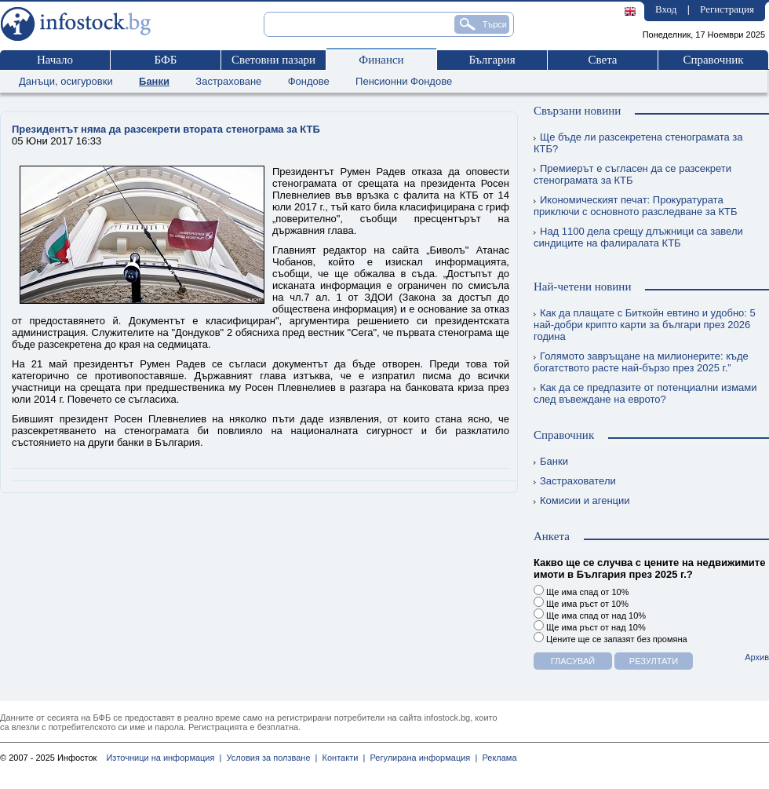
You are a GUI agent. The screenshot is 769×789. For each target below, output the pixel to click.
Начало (55, 59)
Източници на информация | (163, 757)
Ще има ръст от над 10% (590, 626)
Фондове (309, 81)
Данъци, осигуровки (66, 81)
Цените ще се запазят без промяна (610, 638)
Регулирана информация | (421, 757)
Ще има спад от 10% (581, 591)
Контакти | (341, 757)
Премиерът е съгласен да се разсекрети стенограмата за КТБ (632, 174)
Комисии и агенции (582, 500)
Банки (154, 81)
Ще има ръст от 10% (581, 602)
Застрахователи (575, 481)
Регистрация (727, 9)
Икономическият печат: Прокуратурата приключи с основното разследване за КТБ (636, 205)
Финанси (381, 59)
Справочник (713, 59)
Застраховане (228, 81)
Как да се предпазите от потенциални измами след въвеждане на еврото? (645, 393)
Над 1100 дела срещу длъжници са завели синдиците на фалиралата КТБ (638, 237)
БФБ (166, 59)
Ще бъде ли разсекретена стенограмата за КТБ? (638, 143)
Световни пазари (273, 59)
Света (602, 59)
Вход (665, 9)
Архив (757, 657)
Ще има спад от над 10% (590, 614)
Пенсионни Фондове (403, 81)
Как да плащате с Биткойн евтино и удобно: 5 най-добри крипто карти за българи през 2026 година (645, 324)
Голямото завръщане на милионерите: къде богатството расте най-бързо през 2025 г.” (641, 362)
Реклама (496, 757)
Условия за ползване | (269, 757)
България (491, 59)
